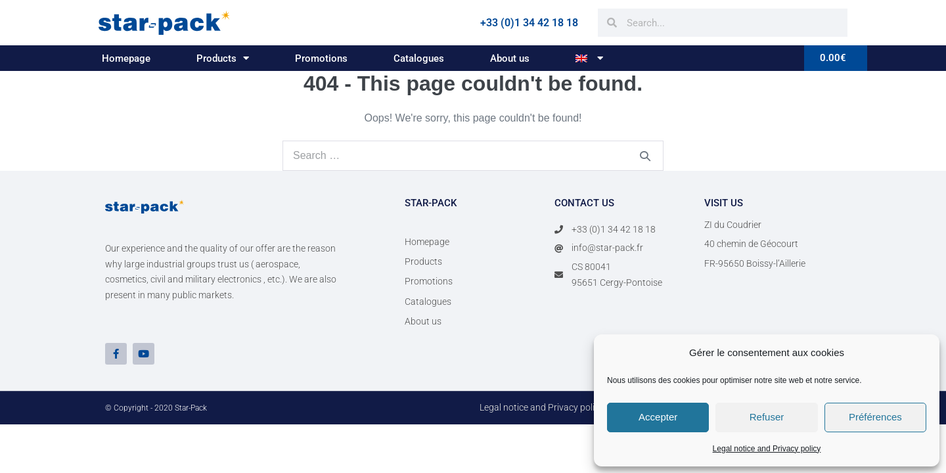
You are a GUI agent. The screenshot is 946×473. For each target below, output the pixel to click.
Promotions (321, 58)
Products (222, 58)
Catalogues (419, 58)
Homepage (126, 58)
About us (509, 58)
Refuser (767, 416)
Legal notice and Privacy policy (767, 448)
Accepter (658, 416)
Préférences (875, 416)
